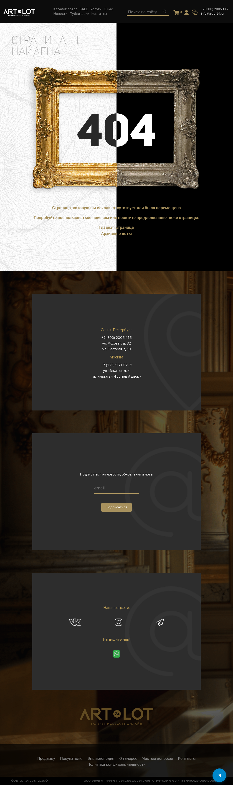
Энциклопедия (100, 758)
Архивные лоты (116, 233)
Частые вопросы (157, 758)
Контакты (187, 758)
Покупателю (71, 758)
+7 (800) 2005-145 (214, 9)
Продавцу (46, 758)
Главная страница (116, 227)
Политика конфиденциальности (116, 764)
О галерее (128, 758)
